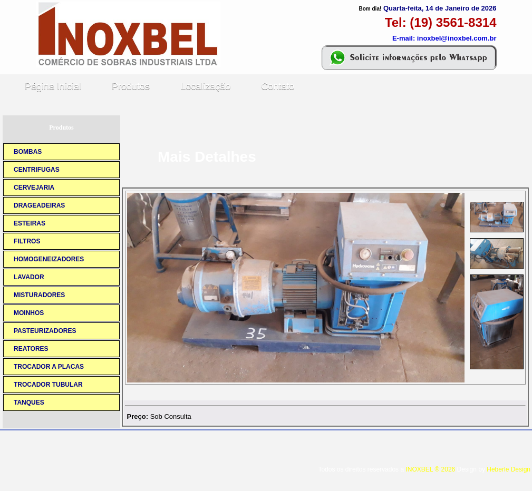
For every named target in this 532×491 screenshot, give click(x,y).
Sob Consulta (170, 416)
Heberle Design (508, 469)
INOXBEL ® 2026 (430, 469)
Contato (277, 86)
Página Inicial (53, 86)
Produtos (131, 86)
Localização (205, 86)
